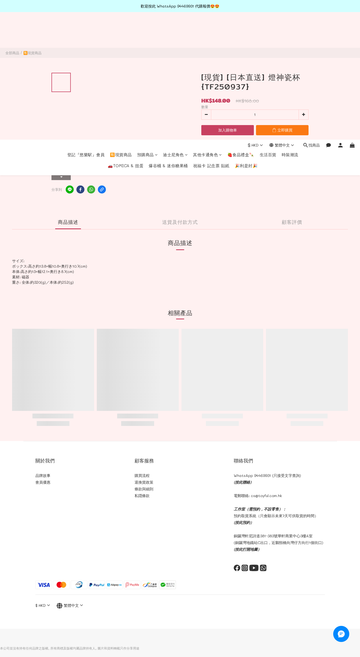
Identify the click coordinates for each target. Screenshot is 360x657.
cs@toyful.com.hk (266, 495)
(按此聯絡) (242, 482)
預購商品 (147, 27)
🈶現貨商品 (121, 27)
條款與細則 (144, 488)
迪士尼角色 (175, 27)
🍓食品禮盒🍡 (240, 27)
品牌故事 (42, 475)
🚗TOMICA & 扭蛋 (125, 38)
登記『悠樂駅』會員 (86, 27)
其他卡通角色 (207, 27)
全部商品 (12, 52)
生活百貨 (268, 27)
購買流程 (142, 475)
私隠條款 (142, 495)
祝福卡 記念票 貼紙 (211, 38)
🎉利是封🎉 (246, 38)
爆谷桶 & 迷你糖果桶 (168, 38)
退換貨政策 (144, 482)
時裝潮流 (290, 27)
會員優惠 (42, 482)
